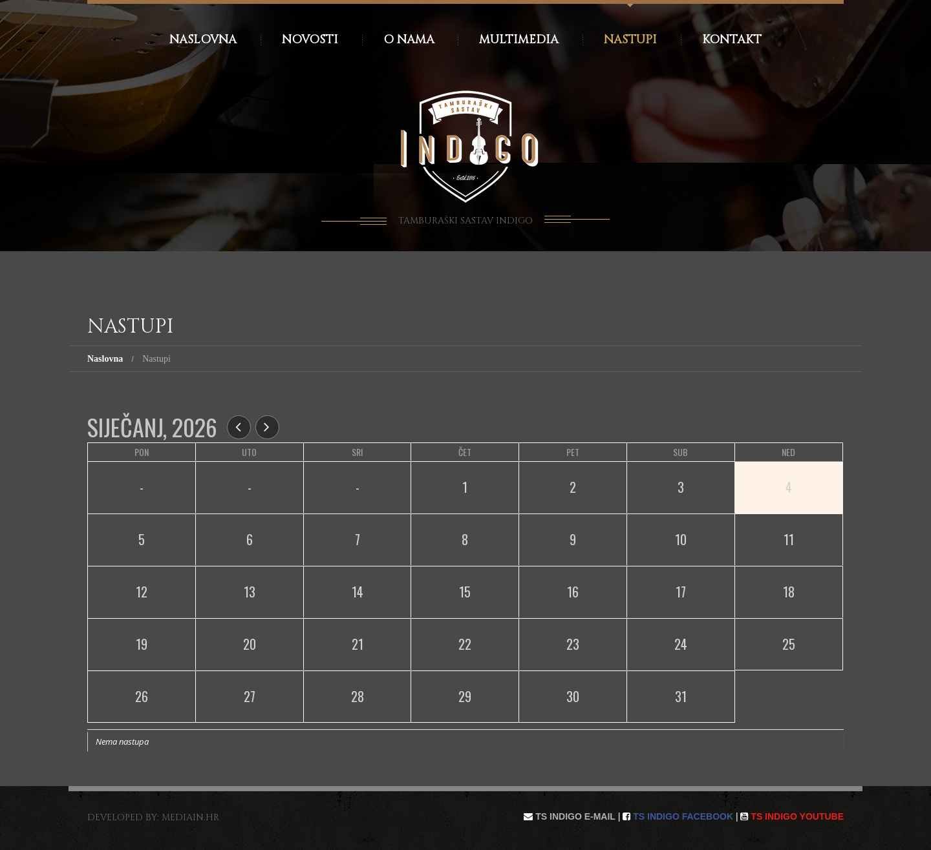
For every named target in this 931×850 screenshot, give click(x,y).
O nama (408, 40)
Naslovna (203, 40)
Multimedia (519, 40)
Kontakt (732, 40)
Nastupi (630, 40)
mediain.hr (190, 817)
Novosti (310, 40)
